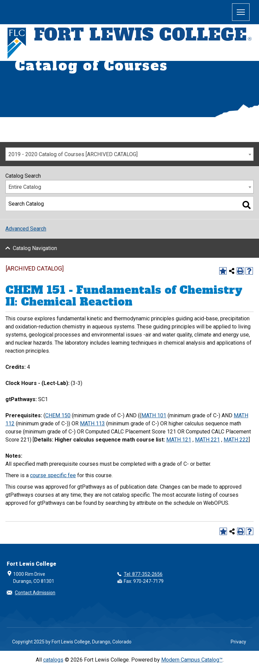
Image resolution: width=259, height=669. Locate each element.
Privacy (238, 641)
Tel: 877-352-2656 (143, 574)
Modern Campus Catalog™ (192, 660)
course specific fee (53, 475)
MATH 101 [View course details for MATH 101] (153, 415)
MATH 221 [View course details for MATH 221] (207, 439)
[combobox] (129, 154)
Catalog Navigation (35, 248)
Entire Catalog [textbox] (24, 187)
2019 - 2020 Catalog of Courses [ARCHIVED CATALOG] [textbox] (73, 154)
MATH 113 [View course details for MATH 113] (92, 423)
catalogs (53, 660)
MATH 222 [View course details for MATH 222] (236, 439)
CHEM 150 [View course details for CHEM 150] (57, 415)
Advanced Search (25, 228)
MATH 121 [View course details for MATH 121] (178, 439)
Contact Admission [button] (35, 592)
